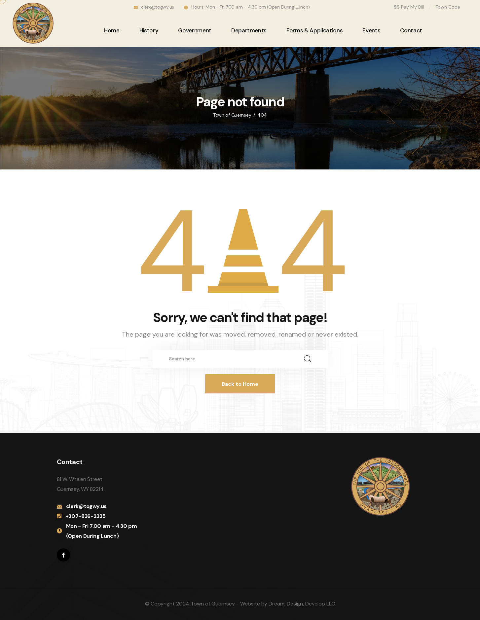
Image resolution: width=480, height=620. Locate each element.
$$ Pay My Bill (409, 7)
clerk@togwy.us (157, 7)
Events (371, 30)
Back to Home (240, 384)
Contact (411, 30)
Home (112, 30)
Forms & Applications (314, 30)
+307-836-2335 (85, 516)
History (149, 30)
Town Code (447, 7)
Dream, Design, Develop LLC (302, 603)
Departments (249, 30)
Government (194, 30)
